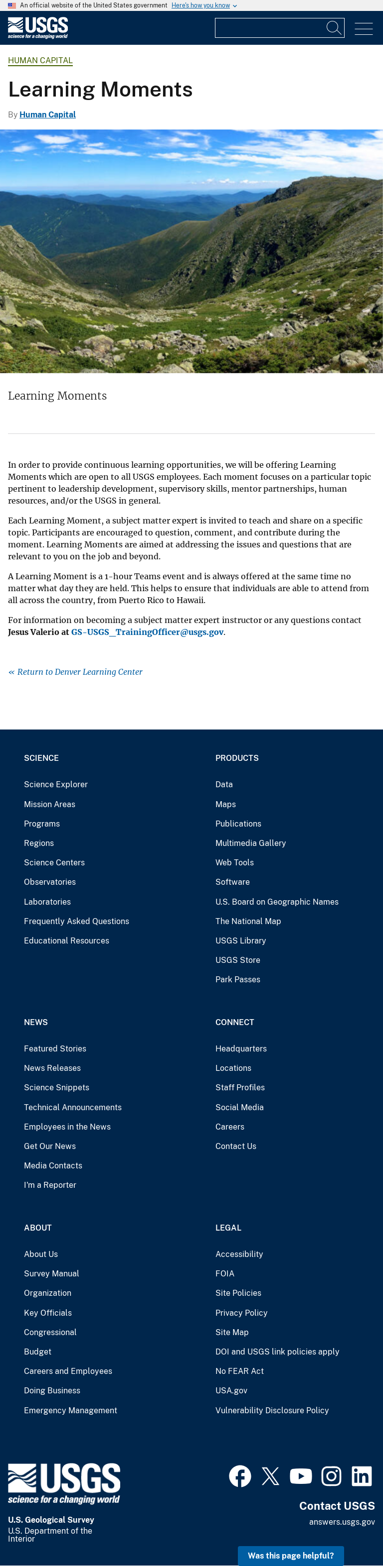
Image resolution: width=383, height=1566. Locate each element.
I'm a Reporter (50, 1185)
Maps (225, 804)
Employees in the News (67, 1127)
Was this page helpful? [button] (291, 1556)
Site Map (232, 1332)
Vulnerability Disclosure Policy (272, 1410)
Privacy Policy (241, 1313)
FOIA (224, 1273)
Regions (39, 843)
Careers (229, 1127)
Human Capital (40, 60)
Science (41, 758)
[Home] (38, 36)
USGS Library (240, 940)
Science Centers (54, 862)
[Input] (280, 28)
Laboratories (47, 902)
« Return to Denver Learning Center (75, 672)
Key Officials (48, 1313)
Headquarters (241, 1048)
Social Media (239, 1107)
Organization (47, 1293)
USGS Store (237, 960)
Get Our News (50, 1146)
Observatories (50, 882)
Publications (238, 824)
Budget (37, 1352)
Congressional (50, 1332)
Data (224, 784)
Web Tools (234, 862)
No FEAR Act (239, 1371)
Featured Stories (55, 1048)
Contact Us (235, 1146)
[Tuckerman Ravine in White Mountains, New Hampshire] (191, 251)
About (38, 1228)
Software (232, 882)
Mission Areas (49, 804)
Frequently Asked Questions (76, 921)
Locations (233, 1068)
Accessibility (239, 1254)
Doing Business (52, 1390)
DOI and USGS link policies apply (277, 1352)
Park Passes (237, 979)
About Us (41, 1254)
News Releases (52, 1068)
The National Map (248, 921)
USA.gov (231, 1390)
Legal (228, 1228)
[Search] (335, 28)
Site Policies (238, 1293)
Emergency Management (70, 1410)
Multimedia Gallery (250, 843)
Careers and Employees (68, 1371)
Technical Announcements (73, 1107)
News (36, 1022)
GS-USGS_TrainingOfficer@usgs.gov (147, 632)
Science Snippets (56, 1087)
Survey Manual (51, 1273)
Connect (234, 1022)
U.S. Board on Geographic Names (277, 902)
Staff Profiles (240, 1087)
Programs (42, 824)
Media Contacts (53, 1165)
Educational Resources (66, 940)
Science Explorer (56, 784)
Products (237, 758)
